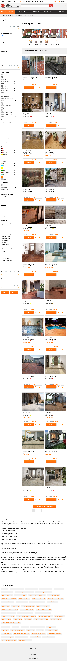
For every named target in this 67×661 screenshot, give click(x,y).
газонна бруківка (17, 619)
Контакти (41, 1)
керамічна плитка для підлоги (55, 598)
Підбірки (4, 220)
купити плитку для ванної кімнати (24, 592)
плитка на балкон (6, 619)
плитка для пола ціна (21, 602)
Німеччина (5, 150)
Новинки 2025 (6, 223)
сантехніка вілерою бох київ (9, 640)
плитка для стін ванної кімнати (10, 609)
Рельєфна (5, 189)
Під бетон (5, 83)
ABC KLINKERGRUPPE (8, 126)
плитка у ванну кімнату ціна (9, 598)
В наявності (5, 54)
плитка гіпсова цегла (55, 619)
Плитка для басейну (7, 114)
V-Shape (5, 232)
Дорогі (36, 50)
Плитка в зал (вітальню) (6, 107)
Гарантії (23, 1)
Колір (3, 159)
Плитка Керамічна (19, 15)
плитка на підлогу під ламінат (44, 609)
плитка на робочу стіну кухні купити (26, 616)
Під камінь (5, 88)
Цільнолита (6, 244)
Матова (5, 187)
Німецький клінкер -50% (8, 47)
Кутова (4, 240)
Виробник (4, 120)
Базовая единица (6, 194)
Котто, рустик (6, 79)
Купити (29, 87)
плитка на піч (28, 619)
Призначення (5, 96)
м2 (3, 196)
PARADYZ (5, 140)
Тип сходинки (5, 229)
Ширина (3, 265)
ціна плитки (5, 588)
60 (42, 52)
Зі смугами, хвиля (7, 74)
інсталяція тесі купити (48, 637)
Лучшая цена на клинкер (9, 45)
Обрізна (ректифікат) (7, 249)
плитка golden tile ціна (51, 630)
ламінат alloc (5, 630)
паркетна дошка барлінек (37, 627)
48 (41, 52)
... (49, 510)
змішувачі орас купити (7, 637)
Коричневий (6, 172)
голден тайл (40, 630)
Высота (3, 278)
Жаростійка (5, 258)
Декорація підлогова (8, 98)
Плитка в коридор (7, 110)
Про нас (36, 1)
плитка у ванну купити (20, 595)
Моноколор (6, 81)
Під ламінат (6, 90)
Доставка (9, 1)
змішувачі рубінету (35, 637)
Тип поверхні (5, 182)
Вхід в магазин (64, 1)
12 (35, 52)
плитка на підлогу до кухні (27, 609)
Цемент (5, 214)
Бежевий (5, 163)
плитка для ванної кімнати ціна (37, 595)
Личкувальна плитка (8, 100)
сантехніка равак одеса (22, 637)
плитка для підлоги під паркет (43, 613)
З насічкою (5, 238)
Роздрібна (4, 20)
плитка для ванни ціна (53, 595)
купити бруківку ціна (52, 602)
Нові (40, 50)
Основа (3, 205)
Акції (2, 42)
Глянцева (5, 185)
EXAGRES (5, 132)
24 (37, 52)
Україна (5, 154)
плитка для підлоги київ (8, 602)
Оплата (14, 1)
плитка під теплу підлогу (8, 616)
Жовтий (5, 168)
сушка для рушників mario (54, 633)
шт (3, 200)
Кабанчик (5, 77)
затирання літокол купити (38, 633)
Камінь (4, 208)
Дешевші (32, 50)
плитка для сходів (59, 616)
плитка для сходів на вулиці (45, 616)
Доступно (4, 58)
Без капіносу (6, 234)
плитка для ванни (58, 588)
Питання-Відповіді (30, 1)
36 (39, 52)
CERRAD (5, 130)
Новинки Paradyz (7, 225)
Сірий (4, 179)
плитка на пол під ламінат (8, 613)
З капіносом (6, 236)
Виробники (4, 1)
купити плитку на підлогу (38, 598)
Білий (4, 161)
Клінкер (5, 212)
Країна (3, 146)
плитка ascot (15, 627)
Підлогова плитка (7, 105)
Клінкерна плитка (29, 15)
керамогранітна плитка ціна (37, 602)
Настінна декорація (7, 103)
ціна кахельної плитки (32, 588)
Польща (5, 152)
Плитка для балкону (8, 112)
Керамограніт (6, 210)
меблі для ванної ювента (25, 640)
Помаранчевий (6, 177)
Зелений (5, 170)
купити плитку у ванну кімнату (43, 592)
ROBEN (4, 142)
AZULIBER (5, 128)
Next (55, 510)
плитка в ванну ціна (7, 595)
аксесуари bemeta (51, 627)
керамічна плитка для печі (41, 619)
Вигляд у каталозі (6, 33)
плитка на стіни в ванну (43, 606)
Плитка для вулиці (7, 116)
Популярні (44, 50)
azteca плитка (24, 627)
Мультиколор (6, 174)
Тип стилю (4, 72)
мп (3, 198)
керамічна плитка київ (46, 588)
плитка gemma (30, 630)
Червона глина (6, 216)
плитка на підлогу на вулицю (25, 613)
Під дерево (5, 86)
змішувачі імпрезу (6, 633)
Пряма (4, 242)
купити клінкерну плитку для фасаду (11, 622)
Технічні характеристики (9, 256)
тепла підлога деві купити (17, 630)
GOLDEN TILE (6, 134)
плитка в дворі (15, 606)
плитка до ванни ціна (24, 598)
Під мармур (6, 92)
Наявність (4, 51)
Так (4, 251)
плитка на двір (5, 606)
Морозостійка (6, 260)
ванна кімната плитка (7, 592)
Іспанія (5, 149)
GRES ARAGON (6, 136)
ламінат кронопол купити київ (21, 633)
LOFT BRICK (5, 138)
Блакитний (5, 165)
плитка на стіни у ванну (28, 606)
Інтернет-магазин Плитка (7, 15)
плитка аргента (6, 627)
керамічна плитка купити (17, 588)
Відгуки (18, 1)
